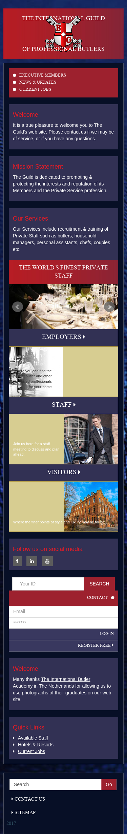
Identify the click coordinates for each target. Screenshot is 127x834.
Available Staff (30, 738)
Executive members (39, 76)
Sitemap (24, 813)
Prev (17, 306)
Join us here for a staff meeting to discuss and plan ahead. (36, 449)
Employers (63, 337)
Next (109, 306)
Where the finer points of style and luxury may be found (58, 522)
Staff (64, 405)
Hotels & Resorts (33, 744)
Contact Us (28, 799)
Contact (100, 598)
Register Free (96, 645)
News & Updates (34, 83)
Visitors (63, 473)
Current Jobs (32, 90)
